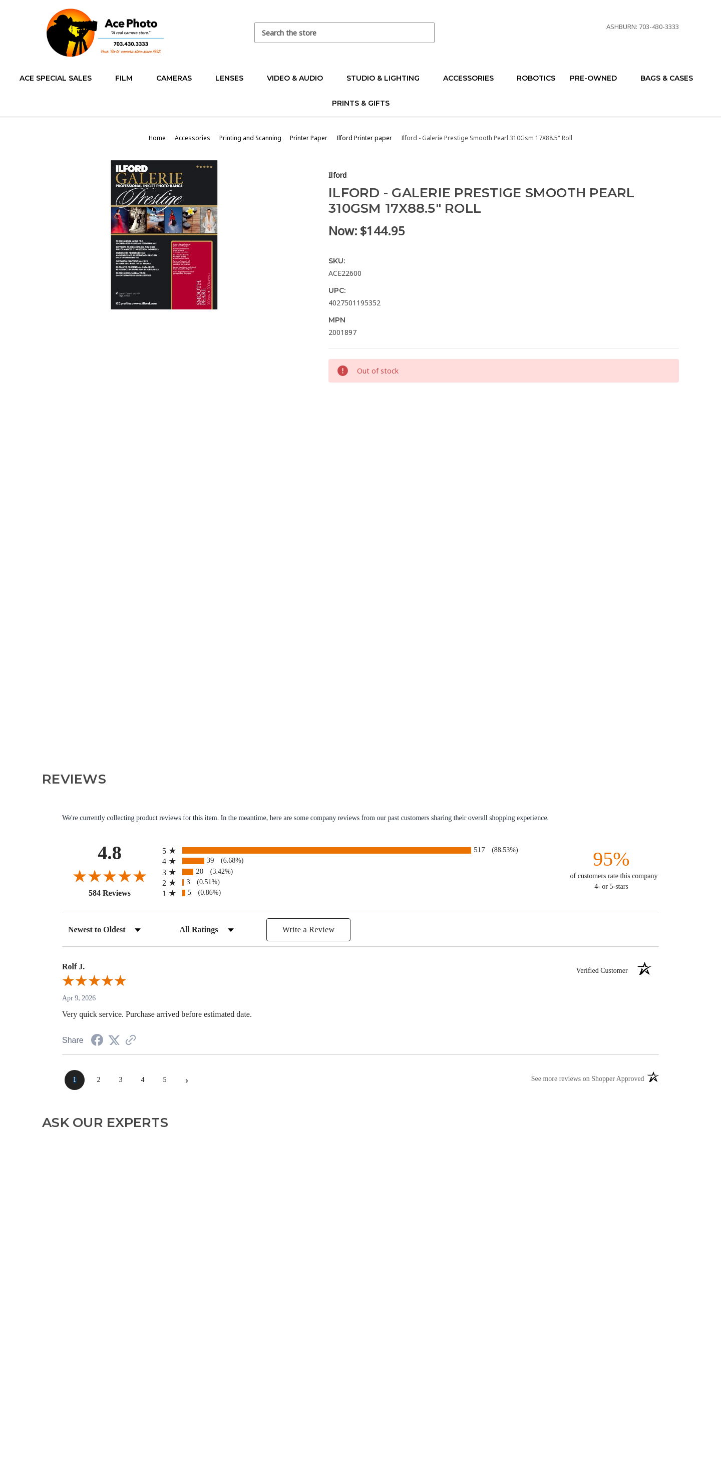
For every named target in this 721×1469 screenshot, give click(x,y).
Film (128, 78)
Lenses (233, 78)
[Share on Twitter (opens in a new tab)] (114, 1040)
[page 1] (75, 1080)
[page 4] (143, 1080)
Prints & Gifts (361, 103)
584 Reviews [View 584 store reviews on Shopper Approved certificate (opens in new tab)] (123, 892)
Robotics (536, 78)
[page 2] (99, 1080)
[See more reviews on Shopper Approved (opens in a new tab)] (130, 1041)
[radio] (360, 850)
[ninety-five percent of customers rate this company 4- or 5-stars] (611, 869)
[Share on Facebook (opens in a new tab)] (97, 1041)
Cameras (178, 78)
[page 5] (165, 1080)
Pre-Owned (597, 78)
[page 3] (121, 1080)
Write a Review (308, 929)
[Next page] (187, 1080)
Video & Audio (299, 78)
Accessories (472, 78)
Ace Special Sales (60, 78)
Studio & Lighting (387, 78)
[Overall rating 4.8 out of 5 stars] (109, 875)
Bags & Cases (670, 78)
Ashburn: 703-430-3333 (642, 26)
